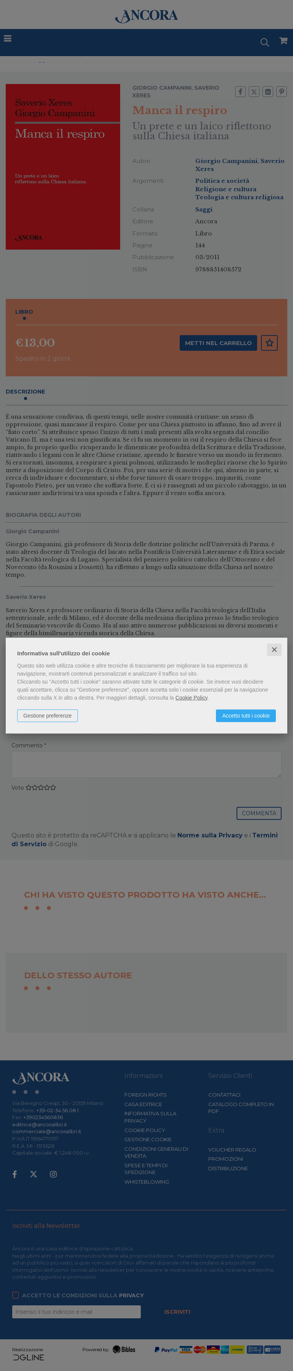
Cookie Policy (191, 697)
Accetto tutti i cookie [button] (246, 715)
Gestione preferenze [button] (47, 715)
